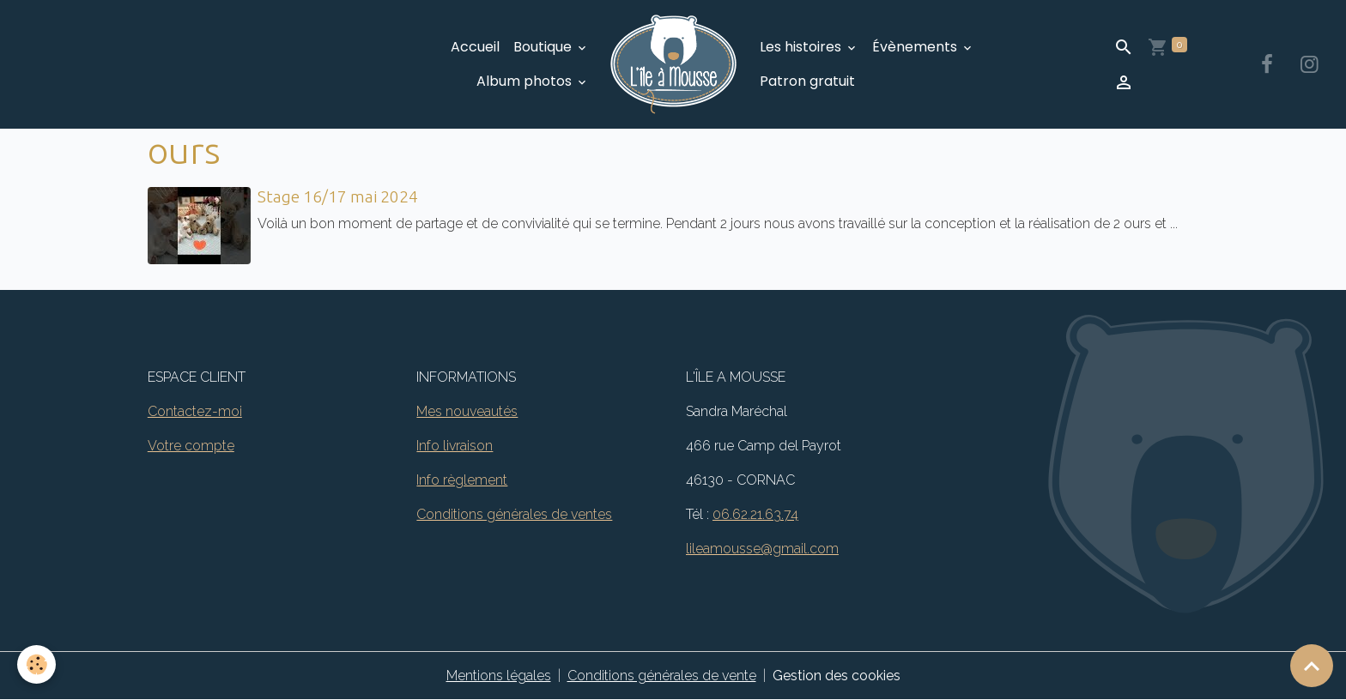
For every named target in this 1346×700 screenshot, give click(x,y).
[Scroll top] (1311, 665)
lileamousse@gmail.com (762, 548)
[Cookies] (36, 664)
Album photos (525, 81)
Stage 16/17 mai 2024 (338, 196)
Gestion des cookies (836, 675)
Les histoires (802, 47)
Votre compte (191, 446)
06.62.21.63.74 (755, 514)
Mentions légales (498, 675)
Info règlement (461, 480)
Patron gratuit (807, 81)
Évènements (916, 47)
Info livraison (454, 446)
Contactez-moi (195, 411)
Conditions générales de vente (661, 675)
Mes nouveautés (467, 411)
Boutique (544, 47)
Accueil (475, 47)
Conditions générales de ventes (514, 514)
